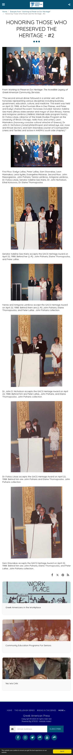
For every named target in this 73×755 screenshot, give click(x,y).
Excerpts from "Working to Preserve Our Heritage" (30, 11)
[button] (3, 4)
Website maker (45, 721)
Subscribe (55, 728)
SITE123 (35, 721)
